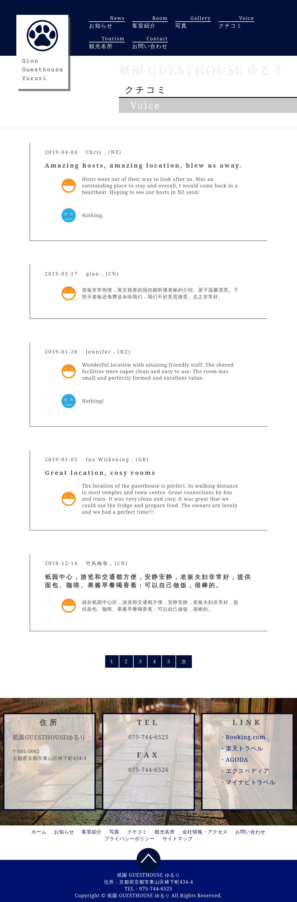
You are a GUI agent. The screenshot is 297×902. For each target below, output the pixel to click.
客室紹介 (92, 831)
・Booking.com (242, 737)
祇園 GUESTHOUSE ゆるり (138, 895)
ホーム (39, 831)
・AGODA (233, 759)
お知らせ (64, 831)
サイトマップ (177, 838)
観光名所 (165, 831)
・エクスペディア (244, 771)
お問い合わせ (250, 831)
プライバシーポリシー (129, 838)
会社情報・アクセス (205, 831)
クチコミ (137, 831)
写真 (114, 831)
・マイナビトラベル (247, 782)
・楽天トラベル (241, 748)
